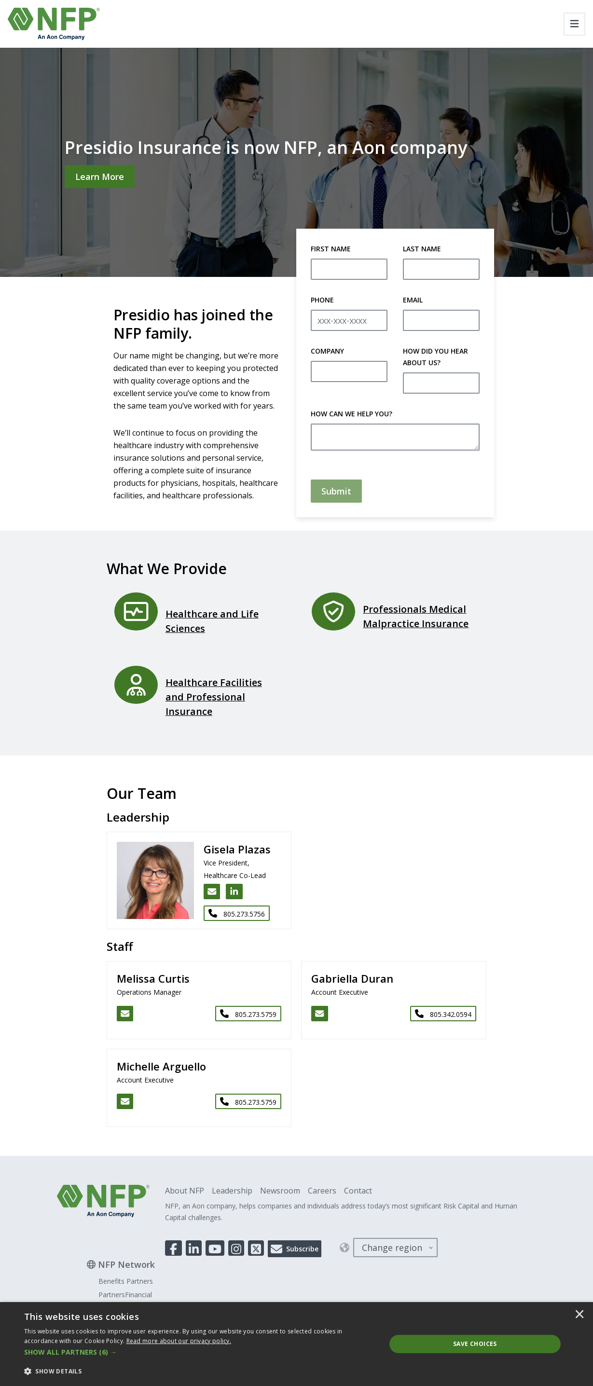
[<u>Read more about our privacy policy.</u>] (179, 1341)
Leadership (232, 1190)
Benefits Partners (125, 1281)
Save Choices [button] (475, 1344)
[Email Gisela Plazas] (212, 891)
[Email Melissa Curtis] (125, 1013)
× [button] (579, 1315)
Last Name (422, 248)
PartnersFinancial (125, 1294)
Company (327, 351)
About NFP (184, 1190)
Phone (322, 299)
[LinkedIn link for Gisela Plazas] (234, 891)
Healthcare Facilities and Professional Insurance (213, 697)
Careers (322, 1190)
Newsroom (280, 1190)
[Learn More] (100, 176)
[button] (199, 1352)
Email (413, 299)
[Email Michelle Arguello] (125, 1101)
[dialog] (296, 1344)
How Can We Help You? (351, 413)
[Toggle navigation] (574, 24)
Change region (392, 1247)
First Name (331, 248)
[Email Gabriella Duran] (319, 1013)
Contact (358, 1190)
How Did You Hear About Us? (435, 356)
